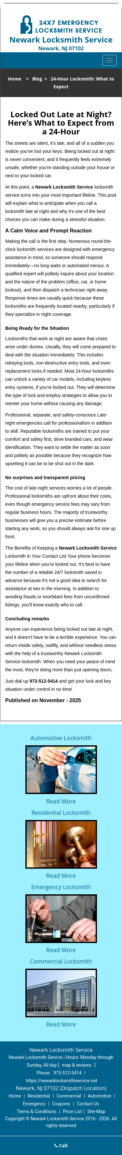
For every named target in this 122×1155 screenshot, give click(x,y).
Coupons (61, 1103)
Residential (39, 1096)
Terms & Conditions (36, 1111)
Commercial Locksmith (61, 961)
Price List (72, 1111)
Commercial (69, 1096)
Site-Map (96, 1111)
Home (14, 79)
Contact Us (88, 1103)
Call (61, 1145)
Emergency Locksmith (61, 887)
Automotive (99, 1096)
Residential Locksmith (60, 812)
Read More (61, 801)
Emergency (34, 1103)
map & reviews (77, 1065)
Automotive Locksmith (61, 738)
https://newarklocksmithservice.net (61, 1080)
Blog (37, 79)
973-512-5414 (67, 1072)
